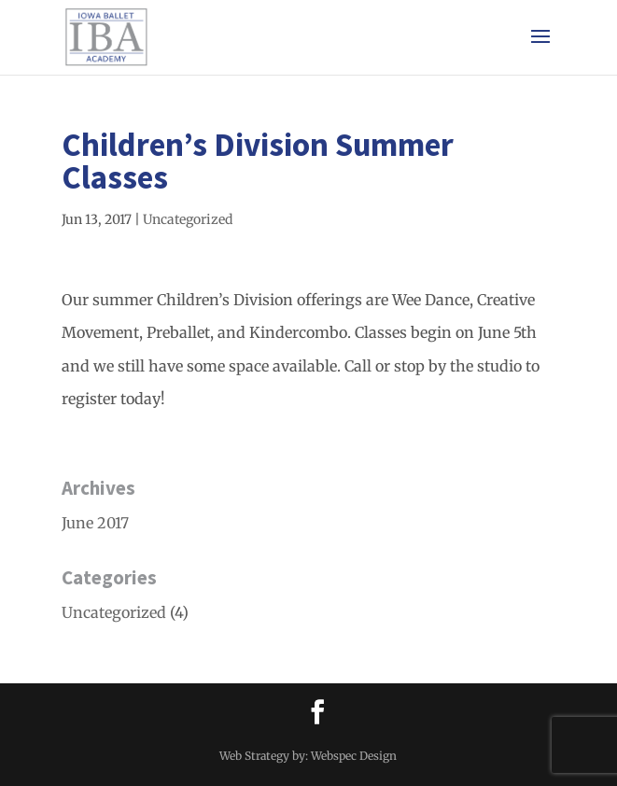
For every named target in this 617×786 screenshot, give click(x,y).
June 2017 (95, 522)
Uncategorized (187, 219)
